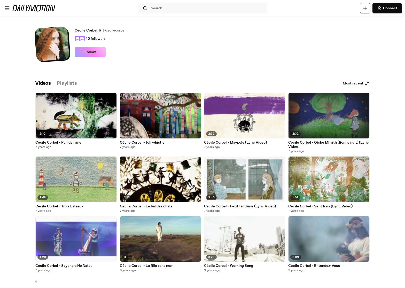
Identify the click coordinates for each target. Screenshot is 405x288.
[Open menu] (7, 8)
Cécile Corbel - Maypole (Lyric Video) (235, 143)
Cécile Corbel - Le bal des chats (146, 206)
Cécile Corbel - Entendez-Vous (314, 266)
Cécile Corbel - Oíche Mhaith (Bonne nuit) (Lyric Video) (328, 145)
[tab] (43, 83)
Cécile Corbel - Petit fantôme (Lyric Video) (240, 206)
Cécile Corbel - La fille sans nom (147, 266)
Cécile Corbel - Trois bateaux (59, 206)
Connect (387, 8)
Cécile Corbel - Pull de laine (58, 143)
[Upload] (365, 8)
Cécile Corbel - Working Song (228, 266)
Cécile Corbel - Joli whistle (142, 143)
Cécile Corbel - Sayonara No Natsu (63, 266)
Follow (90, 52)
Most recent (356, 83)
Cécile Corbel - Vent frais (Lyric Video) (320, 206)
